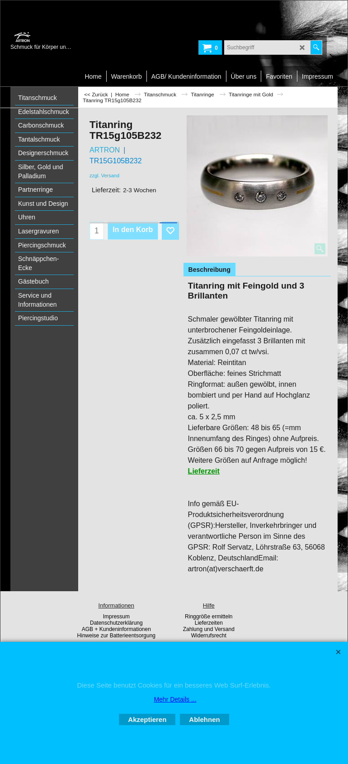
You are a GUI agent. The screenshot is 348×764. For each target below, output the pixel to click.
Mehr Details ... (175, 699)
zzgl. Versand (104, 175)
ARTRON (104, 150)
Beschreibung (209, 269)
